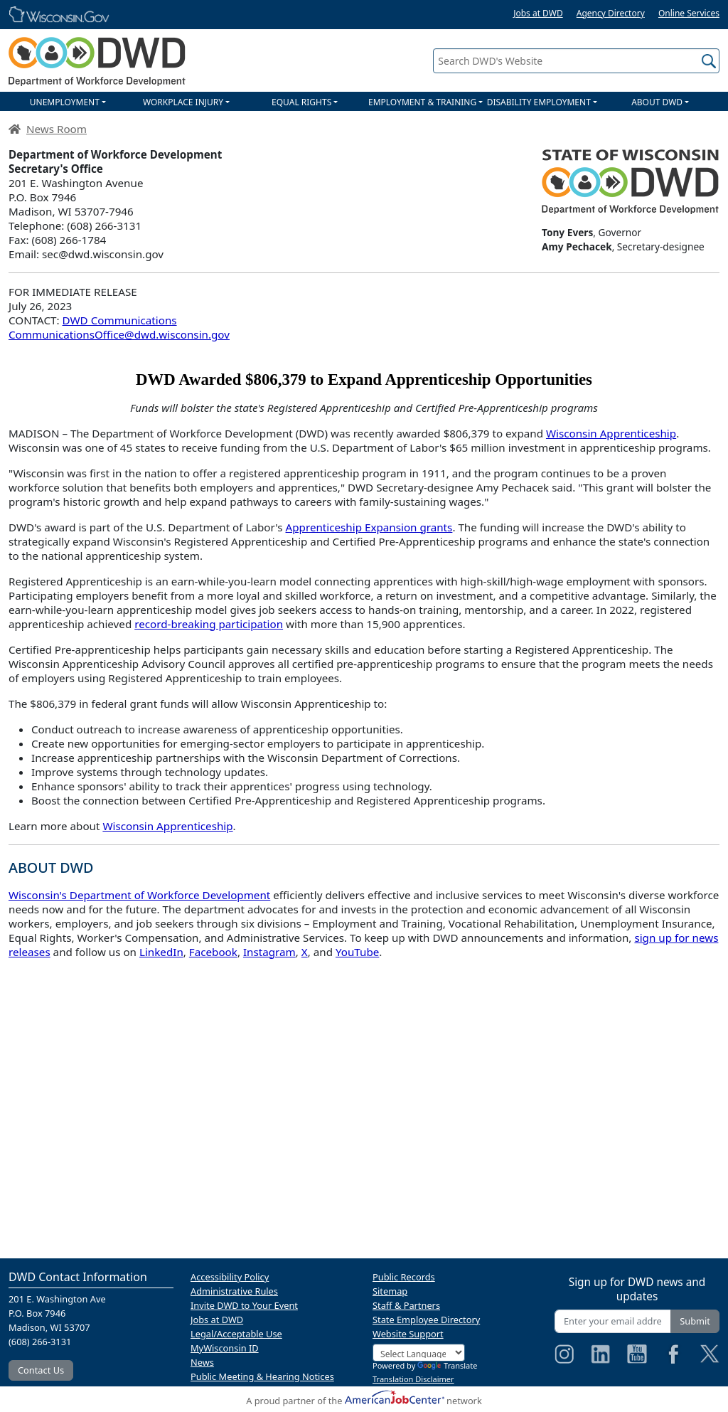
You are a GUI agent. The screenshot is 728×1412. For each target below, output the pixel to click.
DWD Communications (120, 320)
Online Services (688, 13)
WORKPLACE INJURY (183, 102)
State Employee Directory (426, 1319)
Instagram (269, 952)
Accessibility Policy (230, 1276)
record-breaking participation (208, 624)
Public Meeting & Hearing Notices (262, 1376)
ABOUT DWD (656, 102)
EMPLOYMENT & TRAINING (422, 102)
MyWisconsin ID (225, 1348)
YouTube (357, 952)
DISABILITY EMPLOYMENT (539, 102)
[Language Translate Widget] (419, 1352)
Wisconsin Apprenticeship (611, 433)
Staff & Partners (406, 1305)
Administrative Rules (234, 1291)
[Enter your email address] (613, 1321)
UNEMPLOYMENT (65, 102)
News (202, 1362)
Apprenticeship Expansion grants (369, 527)
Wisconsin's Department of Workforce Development (139, 895)
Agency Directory (611, 13)
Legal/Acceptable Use (236, 1333)
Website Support (408, 1333)
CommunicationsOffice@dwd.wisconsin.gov (119, 334)
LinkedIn (161, 952)
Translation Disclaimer (413, 1379)
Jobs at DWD (538, 13)
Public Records (404, 1276)
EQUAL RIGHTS (301, 102)
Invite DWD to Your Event (244, 1305)
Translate (447, 1365)
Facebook (213, 952)
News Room (56, 129)
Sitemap (390, 1291)
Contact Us (41, 1370)
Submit (695, 1321)
